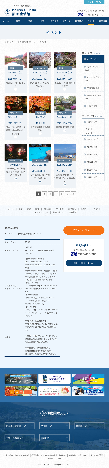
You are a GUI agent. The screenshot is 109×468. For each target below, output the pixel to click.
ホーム (6, 21)
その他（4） (92, 106)
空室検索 (103, 21)
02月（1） (93, 129)
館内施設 (54, 21)
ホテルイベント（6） (92, 97)
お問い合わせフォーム (83, 262)
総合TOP (9, 41)
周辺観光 (79, 21)
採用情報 (63, 455)
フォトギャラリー (40, 212)
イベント (91, 21)
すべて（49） (92, 59)
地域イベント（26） (91, 68)
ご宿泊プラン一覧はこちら (83, 230)
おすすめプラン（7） (92, 79)
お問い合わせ (59, 212)
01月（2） (93, 133)
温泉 (30, 21)
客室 (18, 21)
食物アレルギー (54, 458)
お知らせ (85, 209)
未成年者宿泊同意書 (49, 455)
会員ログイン (93, 2)
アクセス (67, 21)
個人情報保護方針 (22, 455)
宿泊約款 (35, 455)
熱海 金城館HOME (26, 41)
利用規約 (72, 455)
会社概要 (9, 455)
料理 (42, 21)
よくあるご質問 (97, 455)
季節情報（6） (93, 87)
